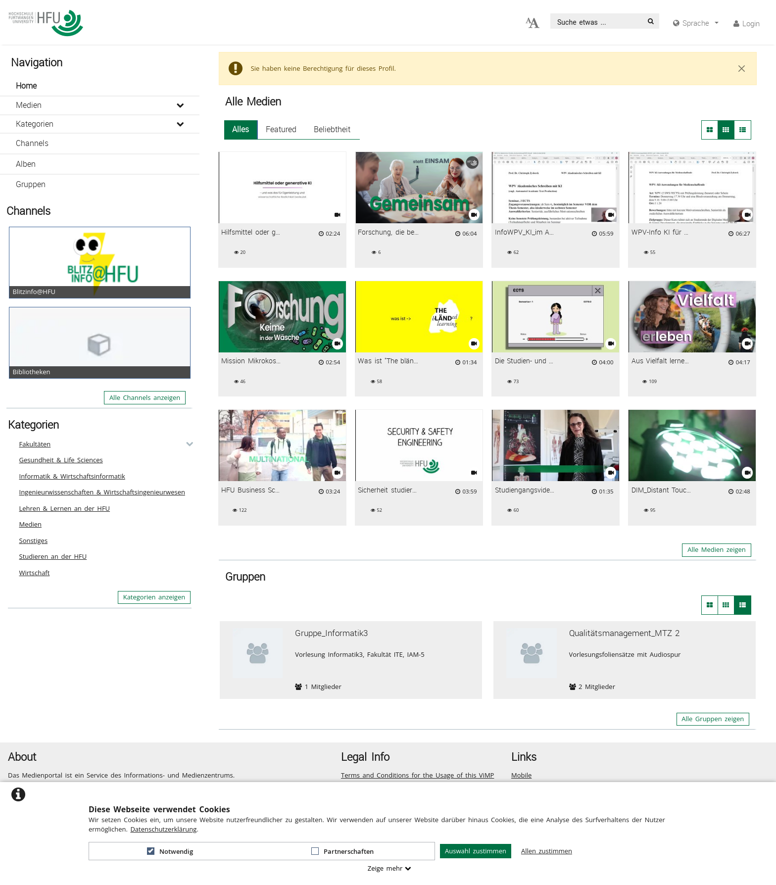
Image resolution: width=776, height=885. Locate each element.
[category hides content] (187, 444)
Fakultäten (35, 444)
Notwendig (170, 851)
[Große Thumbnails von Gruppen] (709, 604)
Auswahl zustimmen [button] (475, 850)
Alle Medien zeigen (716, 549)
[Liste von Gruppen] (742, 604)
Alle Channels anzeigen (144, 397)
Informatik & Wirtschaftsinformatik (72, 476)
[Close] (742, 69)
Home (26, 86)
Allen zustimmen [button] (546, 850)
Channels (32, 143)
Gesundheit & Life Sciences (61, 459)
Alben (26, 164)
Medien (29, 105)
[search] (596, 21)
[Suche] (650, 21)
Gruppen (31, 184)
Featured (281, 129)
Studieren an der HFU (53, 556)
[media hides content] (696, 23)
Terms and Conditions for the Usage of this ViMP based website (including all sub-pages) (417, 780)
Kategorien (34, 124)
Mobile (521, 775)
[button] (99, 86)
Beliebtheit (332, 129)
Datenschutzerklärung (163, 829)
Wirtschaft (34, 572)
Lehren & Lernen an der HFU (64, 508)
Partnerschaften (342, 851)
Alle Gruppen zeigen (712, 718)
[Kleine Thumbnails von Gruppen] (726, 604)
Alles (240, 129)
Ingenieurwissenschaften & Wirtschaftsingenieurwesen (102, 492)
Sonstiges (33, 540)
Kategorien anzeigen (154, 596)
